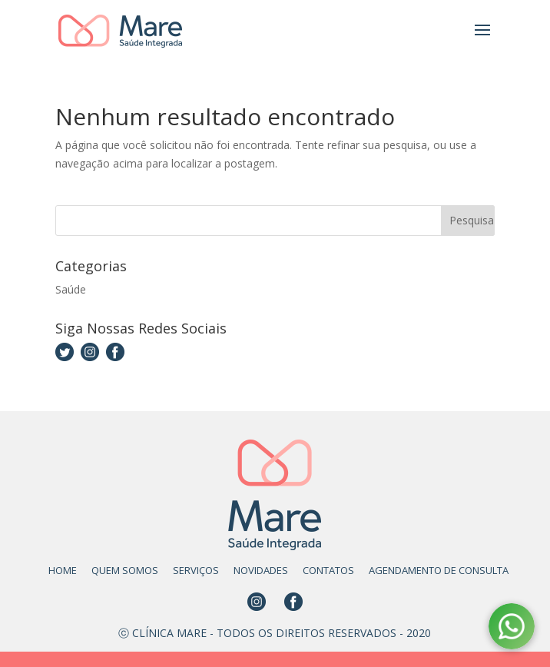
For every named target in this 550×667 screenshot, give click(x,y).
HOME (62, 570)
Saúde (70, 289)
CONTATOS (328, 570)
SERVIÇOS (196, 570)
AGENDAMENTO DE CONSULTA (439, 570)
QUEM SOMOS (124, 570)
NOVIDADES (261, 570)
